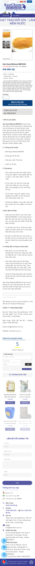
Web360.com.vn (20, 563)
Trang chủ (6, 15)
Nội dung (6, 459)
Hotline (8, 508)
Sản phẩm (16, 15)
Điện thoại (6, 451)
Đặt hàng (10, 402)
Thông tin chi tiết (10, 110)
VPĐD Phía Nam (11, 542)
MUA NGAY (17, 103)
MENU (29, 1)
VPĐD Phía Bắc (11, 530)
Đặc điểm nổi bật (10, 113)
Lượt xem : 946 (27, 369)
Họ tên (5, 443)
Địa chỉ (8, 515)
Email (5, 471)
